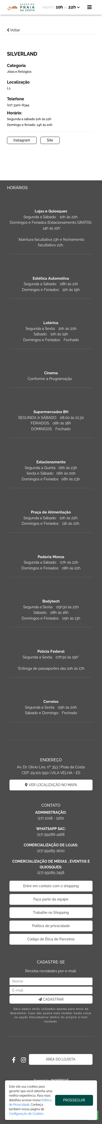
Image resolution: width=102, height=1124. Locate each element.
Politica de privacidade (51, 926)
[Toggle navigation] (89, 7)
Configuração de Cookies (26, 1113)
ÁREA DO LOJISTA (60, 1059)
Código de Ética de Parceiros (51, 939)
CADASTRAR (51, 999)
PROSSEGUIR (74, 1100)
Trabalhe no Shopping (51, 913)
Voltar (13, 30)
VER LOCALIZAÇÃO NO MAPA (51, 785)
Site (50, 140)
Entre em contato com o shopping (51, 886)
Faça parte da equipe (50, 899)
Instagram (21, 140)
